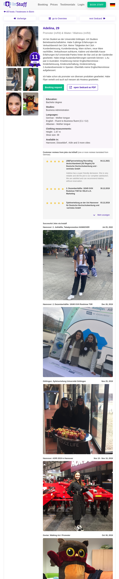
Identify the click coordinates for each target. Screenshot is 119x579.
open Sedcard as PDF (82, 87)
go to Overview (58, 18)
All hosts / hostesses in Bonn (19, 11)
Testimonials (67, 4)
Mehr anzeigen (103, 215)
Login (81, 4)
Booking (43, 4)
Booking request (53, 87)
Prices (54, 4)
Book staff (97, 4)
